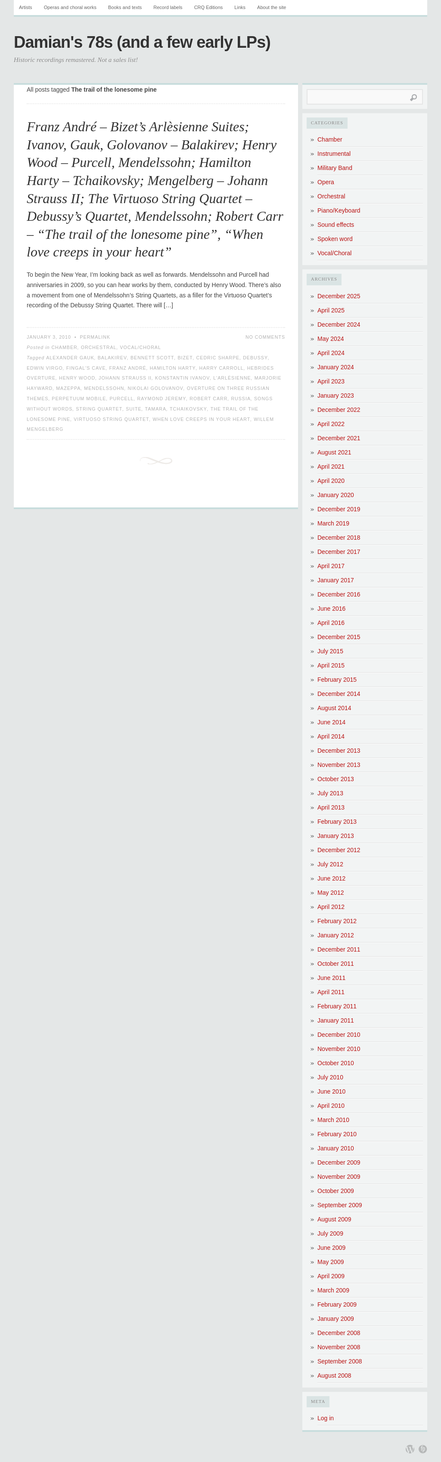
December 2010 (338, 1034)
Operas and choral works (70, 7)
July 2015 (330, 651)
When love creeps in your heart (201, 419)
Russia (241, 398)
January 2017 (335, 580)
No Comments (265, 337)
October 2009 (335, 1190)
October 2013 (335, 779)
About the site (271, 7)
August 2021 (334, 452)
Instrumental (334, 153)
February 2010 (337, 1134)
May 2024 (330, 338)
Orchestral (99, 347)
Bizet (185, 357)
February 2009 (337, 1304)
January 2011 (335, 1020)
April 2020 (331, 480)
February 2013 (337, 821)
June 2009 (331, 1247)
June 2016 (331, 608)
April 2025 (331, 310)
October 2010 (335, 1063)
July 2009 (330, 1233)
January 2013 (335, 835)
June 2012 (331, 878)
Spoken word (335, 238)
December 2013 (338, 750)
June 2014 (331, 722)
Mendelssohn (104, 388)
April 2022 (331, 423)
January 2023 (335, 395)
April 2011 (331, 992)
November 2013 (338, 764)
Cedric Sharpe (218, 357)
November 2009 (338, 1176)
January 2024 (335, 367)
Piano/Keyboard (338, 210)
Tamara (155, 408)
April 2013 (331, 807)
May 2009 (330, 1261)
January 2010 (335, 1148)
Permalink (95, 337)
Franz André (127, 368)
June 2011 (331, 977)
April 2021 (331, 466)
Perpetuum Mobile (79, 398)
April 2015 (331, 665)
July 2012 (330, 864)
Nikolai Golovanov (155, 388)
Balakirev (112, 357)
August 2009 (334, 1219)
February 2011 (337, 1006)
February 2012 (337, 921)
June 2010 (331, 1091)
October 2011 (335, 963)
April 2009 (331, 1276)
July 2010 (330, 1077)
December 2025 (338, 296)
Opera (325, 182)
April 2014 (331, 736)
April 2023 (331, 381)
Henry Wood (77, 377)
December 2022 (338, 409)
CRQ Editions (208, 7)
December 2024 (338, 324)
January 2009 (335, 1318)
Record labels (167, 7)
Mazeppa (68, 388)
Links (239, 7)
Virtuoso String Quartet (111, 419)
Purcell (121, 398)
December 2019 (338, 509)
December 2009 (338, 1162)
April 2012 (331, 906)
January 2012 (335, 935)
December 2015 (338, 637)
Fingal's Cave (86, 368)
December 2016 (338, 594)
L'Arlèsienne (232, 377)
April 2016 (331, 622)
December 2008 (338, 1332)
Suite (133, 408)
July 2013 (330, 793)
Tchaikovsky (188, 408)
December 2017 (338, 551)
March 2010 (333, 1119)
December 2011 (338, 949)
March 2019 (333, 523)
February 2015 (337, 679)
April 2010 (331, 1105)
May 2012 (330, 892)
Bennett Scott (152, 357)
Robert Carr (208, 398)
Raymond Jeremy (161, 398)
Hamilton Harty (173, 368)
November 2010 (338, 1048)
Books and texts (125, 7)
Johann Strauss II (125, 377)
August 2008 (334, 1375)
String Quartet (99, 408)
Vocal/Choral (140, 347)
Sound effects (335, 224)
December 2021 (338, 438)
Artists (25, 7)
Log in (325, 1418)
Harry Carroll (221, 368)
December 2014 (338, 693)
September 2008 (339, 1361)
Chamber (64, 347)
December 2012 (338, 850)
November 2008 (338, 1347)
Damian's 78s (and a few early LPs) (142, 42)
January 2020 (335, 494)
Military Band (334, 167)
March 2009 (333, 1290)
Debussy (255, 357)
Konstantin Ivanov (182, 377)
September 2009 (339, 1205)
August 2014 (334, 708)
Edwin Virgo (45, 368)
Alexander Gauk (70, 357)
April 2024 (331, 352)
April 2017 (331, 566)
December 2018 (338, 537)
